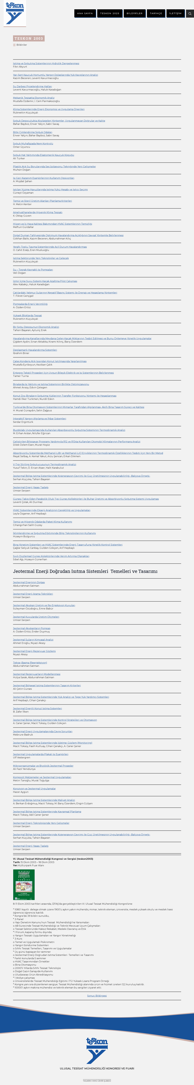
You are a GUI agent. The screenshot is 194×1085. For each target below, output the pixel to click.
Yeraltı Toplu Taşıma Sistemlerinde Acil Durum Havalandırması (50, 247)
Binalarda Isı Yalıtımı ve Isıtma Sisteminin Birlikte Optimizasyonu (51, 384)
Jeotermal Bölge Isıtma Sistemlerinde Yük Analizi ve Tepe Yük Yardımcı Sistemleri (61, 697)
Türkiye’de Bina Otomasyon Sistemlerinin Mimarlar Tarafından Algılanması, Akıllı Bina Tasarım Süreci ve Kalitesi (78, 407)
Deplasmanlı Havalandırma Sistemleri (35, 350)
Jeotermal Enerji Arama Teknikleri (33, 594)
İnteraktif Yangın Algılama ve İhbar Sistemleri (39, 418)
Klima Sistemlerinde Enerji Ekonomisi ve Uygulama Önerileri (49, 109)
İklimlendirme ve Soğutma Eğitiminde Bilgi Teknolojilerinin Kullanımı (54, 533)
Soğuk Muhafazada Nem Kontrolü (33, 143)
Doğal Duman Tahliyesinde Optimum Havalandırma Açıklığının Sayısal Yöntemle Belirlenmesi (68, 235)
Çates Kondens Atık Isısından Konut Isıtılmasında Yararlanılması (50, 361)
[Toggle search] (190, 14)
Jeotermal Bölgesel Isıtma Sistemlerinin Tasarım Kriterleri (47, 685)
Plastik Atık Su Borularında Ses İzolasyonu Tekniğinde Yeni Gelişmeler (54, 166)
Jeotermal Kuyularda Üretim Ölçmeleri (36, 617)
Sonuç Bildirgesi (97, 995)
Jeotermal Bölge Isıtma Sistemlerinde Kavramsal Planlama (47, 811)
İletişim (175, 13)
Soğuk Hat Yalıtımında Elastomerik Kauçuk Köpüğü (43, 155)
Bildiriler (135, 13)
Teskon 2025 (109, 13)
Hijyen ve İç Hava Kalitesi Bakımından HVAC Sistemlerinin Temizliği (52, 224)
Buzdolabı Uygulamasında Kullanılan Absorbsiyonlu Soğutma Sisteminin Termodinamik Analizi (69, 430)
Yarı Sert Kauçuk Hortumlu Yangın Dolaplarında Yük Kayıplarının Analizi (55, 75)
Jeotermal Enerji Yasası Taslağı (31, 487)
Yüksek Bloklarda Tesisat (27, 315)
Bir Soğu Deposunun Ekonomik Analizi (36, 327)
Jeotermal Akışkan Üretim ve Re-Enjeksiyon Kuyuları (44, 605)
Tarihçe (156, 13)
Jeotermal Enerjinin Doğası (29, 582)
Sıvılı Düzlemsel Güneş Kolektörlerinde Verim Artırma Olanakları (51, 556)
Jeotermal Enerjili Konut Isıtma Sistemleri (37, 708)
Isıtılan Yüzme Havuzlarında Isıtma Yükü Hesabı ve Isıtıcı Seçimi (50, 189)
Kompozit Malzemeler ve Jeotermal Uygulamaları (42, 777)
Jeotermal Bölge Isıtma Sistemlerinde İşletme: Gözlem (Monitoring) (52, 742)
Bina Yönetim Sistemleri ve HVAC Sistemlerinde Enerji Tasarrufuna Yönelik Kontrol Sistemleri (68, 544)
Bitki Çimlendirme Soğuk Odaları (32, 132)
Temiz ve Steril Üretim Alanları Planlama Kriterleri (42, 201)
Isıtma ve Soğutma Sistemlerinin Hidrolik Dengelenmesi (46, 63)
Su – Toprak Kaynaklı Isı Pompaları (33, 269)
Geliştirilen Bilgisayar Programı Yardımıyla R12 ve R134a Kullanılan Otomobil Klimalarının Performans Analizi (76, 441)
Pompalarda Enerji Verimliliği (30, 304)
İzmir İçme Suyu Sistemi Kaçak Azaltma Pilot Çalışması (45, 281)
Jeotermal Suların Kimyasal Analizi (33, 639)
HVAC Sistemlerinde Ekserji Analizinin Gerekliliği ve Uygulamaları (51, 510)
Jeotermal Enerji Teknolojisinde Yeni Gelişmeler (41, 823)
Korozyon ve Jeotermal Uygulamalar (34, 788)
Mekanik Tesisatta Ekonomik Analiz (33, 97)
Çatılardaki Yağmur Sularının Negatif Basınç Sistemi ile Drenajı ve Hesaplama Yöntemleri (65, 292)
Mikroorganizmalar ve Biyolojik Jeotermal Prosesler (43, 765)
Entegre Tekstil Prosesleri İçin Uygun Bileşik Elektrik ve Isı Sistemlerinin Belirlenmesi (63, 372)
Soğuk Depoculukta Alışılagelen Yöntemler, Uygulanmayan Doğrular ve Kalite (59, 120)
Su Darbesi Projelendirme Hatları (32, 86)
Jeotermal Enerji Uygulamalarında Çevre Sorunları (42, 731)
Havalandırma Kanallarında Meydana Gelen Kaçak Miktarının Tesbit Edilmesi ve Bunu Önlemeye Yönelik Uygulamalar (82, 338)
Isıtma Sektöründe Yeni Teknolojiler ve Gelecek (41, 258)
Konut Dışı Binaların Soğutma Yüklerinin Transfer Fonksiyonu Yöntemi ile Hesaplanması (64, 395)
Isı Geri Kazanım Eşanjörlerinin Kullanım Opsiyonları (43, 178)
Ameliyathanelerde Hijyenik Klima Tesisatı (37, 212)
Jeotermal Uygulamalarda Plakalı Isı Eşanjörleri (40, 754)
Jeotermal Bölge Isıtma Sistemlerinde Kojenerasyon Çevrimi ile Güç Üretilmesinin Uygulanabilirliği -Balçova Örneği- (81, 476)
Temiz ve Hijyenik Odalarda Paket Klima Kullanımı (42, 521)
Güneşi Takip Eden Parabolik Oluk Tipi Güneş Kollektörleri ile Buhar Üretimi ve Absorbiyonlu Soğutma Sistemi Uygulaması (86, 499)
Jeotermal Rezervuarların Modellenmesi (36, 674)
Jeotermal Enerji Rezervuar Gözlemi (34, 651)
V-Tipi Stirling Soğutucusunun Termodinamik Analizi (44, 464)
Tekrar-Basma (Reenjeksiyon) (30, 662)
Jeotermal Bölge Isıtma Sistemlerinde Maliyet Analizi (44, 800)
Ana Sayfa (85, 13)
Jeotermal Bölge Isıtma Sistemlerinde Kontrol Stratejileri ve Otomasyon (55, 720)
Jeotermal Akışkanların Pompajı (31, 628)
